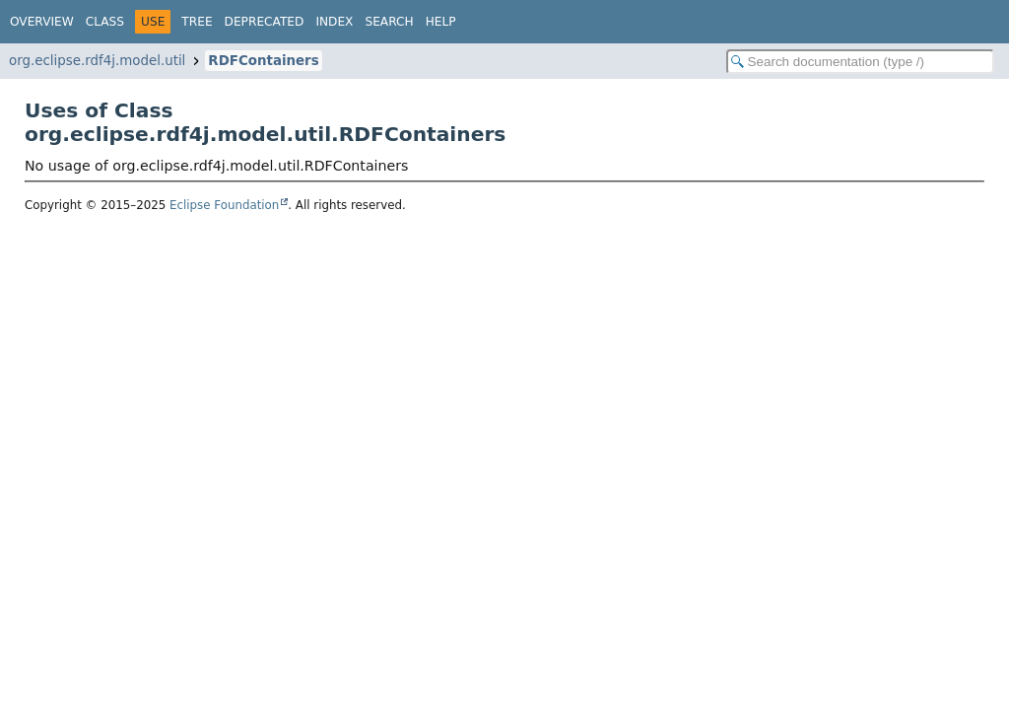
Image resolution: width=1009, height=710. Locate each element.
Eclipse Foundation (224, 205)
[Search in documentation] (860, 61)
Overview (42, 22)
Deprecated (264, 22)
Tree (196, 22)
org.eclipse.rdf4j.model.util (97, 60)
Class (105, 22)
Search (389, 22)
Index (334, 22)
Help (441, 22)
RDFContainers (263, 60)
